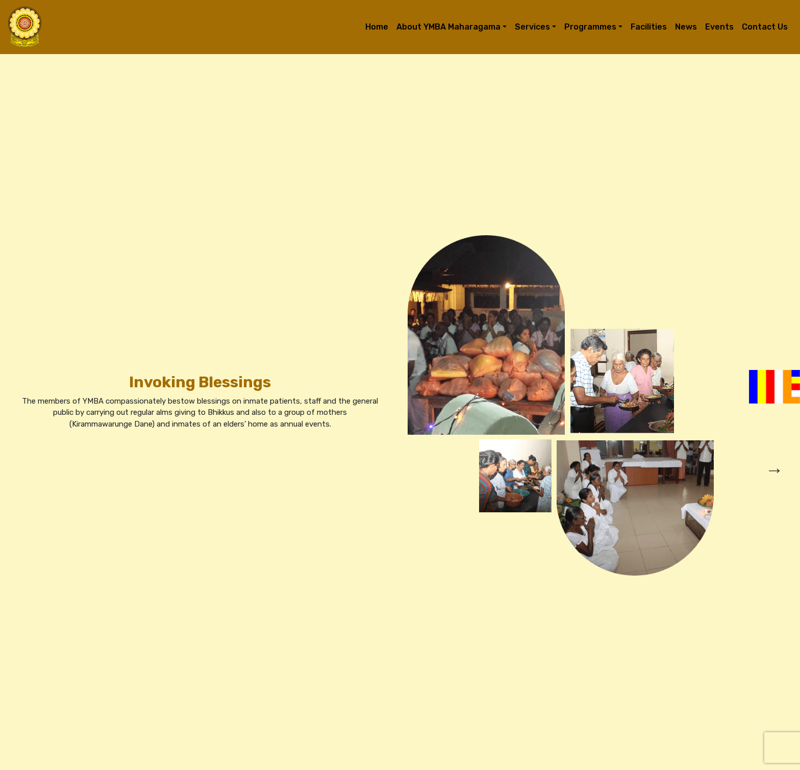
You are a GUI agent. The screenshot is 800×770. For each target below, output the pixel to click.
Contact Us (765, 27)
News (686, 27)
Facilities (649, 27)
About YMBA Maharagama (448, 27)
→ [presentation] (774, 470)
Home (376, 27)
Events (719, 27)
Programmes (590, 27)
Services (532, 27)
